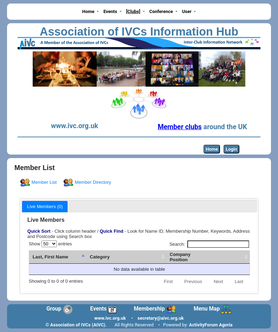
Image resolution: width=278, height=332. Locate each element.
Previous (193, 281)
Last (239, 281)
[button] (90, 12)
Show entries (50, 243)
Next (218, 281)
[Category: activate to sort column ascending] (158, 257)
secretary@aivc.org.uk (160, 318)
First (168, 281)
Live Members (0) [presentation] (45, 206)
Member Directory (87, 182)
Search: (209, 244)
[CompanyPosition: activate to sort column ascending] (219, 257)
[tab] (44, 206)
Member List (39, 182)
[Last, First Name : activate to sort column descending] (78, 257)
